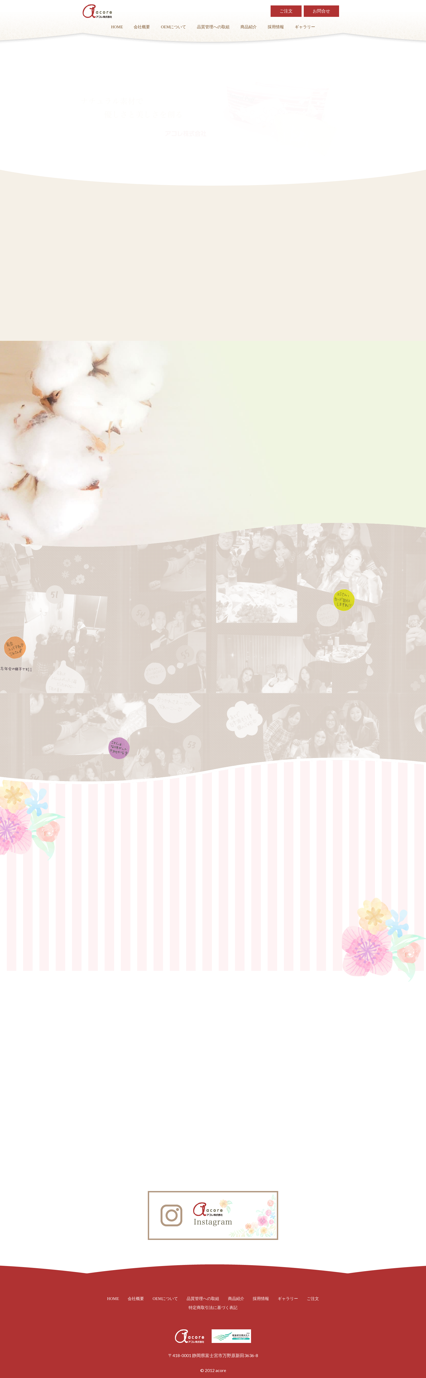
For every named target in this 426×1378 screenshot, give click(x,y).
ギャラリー (305, 27)
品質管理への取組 (213, 27)
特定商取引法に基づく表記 (213, 1308)
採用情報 (276, 27)
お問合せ (321, 11)
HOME (117, 27)
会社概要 (142, 27)
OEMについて (173, 27)
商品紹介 (248, 27)
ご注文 (286, 11)
